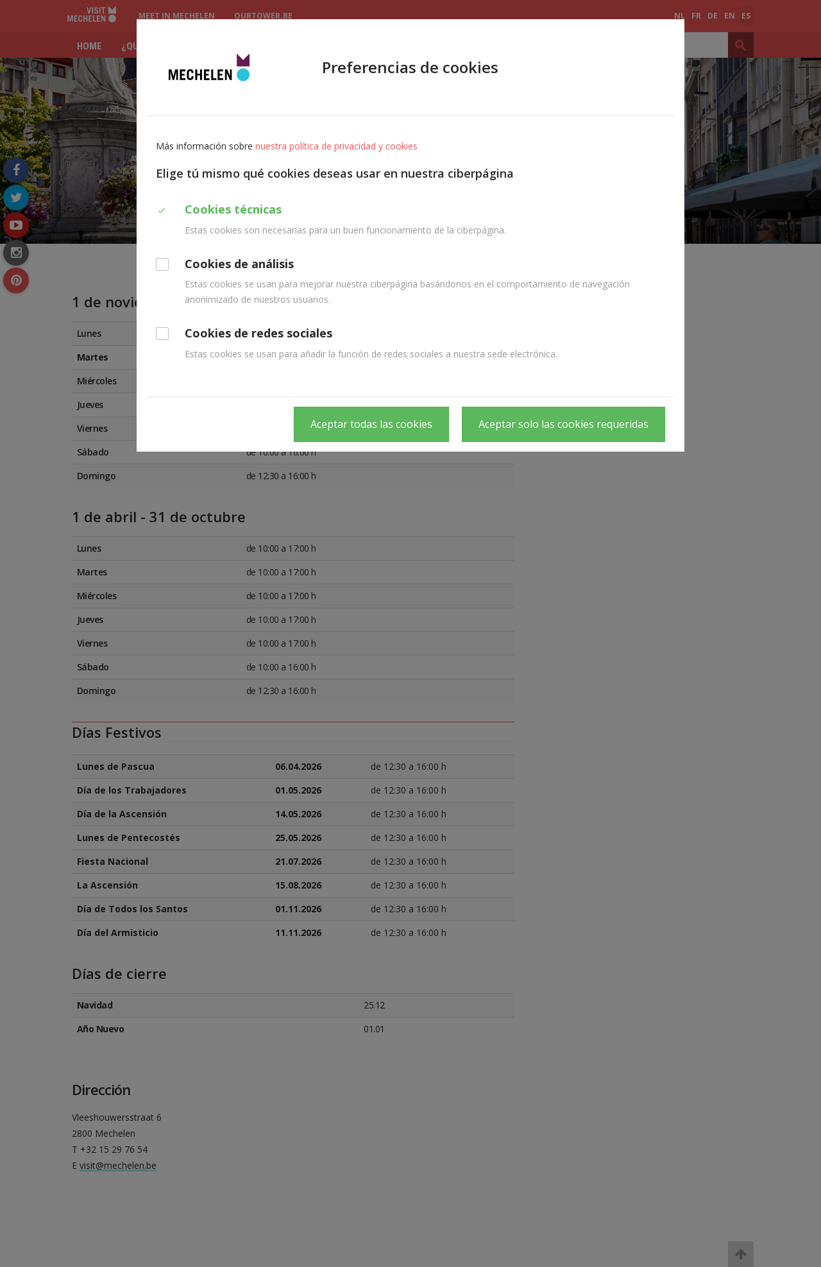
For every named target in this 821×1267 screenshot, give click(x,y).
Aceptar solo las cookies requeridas (563, 424)
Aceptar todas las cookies (371, 424)
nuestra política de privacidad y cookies (336, 146)
